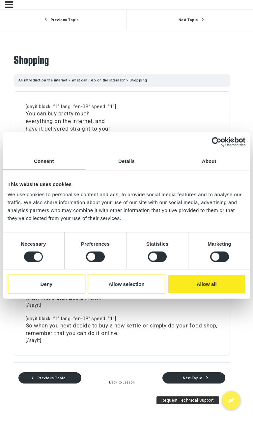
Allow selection (126, 284)
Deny (46, 284)
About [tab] (209, 161)
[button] (231, 400)
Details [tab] (126, 161)
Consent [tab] (44, 161)
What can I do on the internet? (99, 80)
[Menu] (9, 4)
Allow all (207, 284)
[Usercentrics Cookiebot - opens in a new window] (216, 142)
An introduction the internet (43, 80)
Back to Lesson (122, 382)
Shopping (138, 80)
